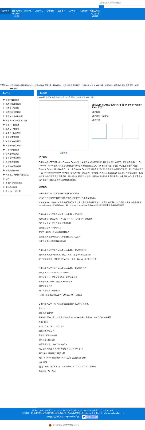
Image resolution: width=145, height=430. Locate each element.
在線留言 (84, 11)
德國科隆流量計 (12, 100)
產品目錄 (55, 97)
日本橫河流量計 (12, 150)
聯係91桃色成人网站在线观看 (95, 13)
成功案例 (61, 11)
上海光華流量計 (12, 137)
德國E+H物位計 (12, 129)
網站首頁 (5, 11)
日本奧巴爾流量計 (13, 145)
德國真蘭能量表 (12, 170)
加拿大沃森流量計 (13, 141)
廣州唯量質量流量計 (14, 183)
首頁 (48, 97)
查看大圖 (63, 153)
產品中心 (28, 11)
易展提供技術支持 (54, 417)
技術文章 (50, 11)
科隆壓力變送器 (12, 108)
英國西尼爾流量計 (13, 133)
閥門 (7, 179)
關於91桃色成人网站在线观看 (17, 13)
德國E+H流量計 (12, 125)
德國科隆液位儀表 (13, 104)
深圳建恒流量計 (12, 162)
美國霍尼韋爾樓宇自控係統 (17, 175)
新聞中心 (39, 11)
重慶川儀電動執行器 (14, 116)
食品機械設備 (11, 187)
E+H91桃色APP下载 (84, 97)
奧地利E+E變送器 (13, 191)
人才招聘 (73, 11)
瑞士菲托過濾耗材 (13, 166)
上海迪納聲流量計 (13, 158)
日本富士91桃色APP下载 (16, 120)
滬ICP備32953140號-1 (71, 417)
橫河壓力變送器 (12, 154)
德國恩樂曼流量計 (13, 112)
